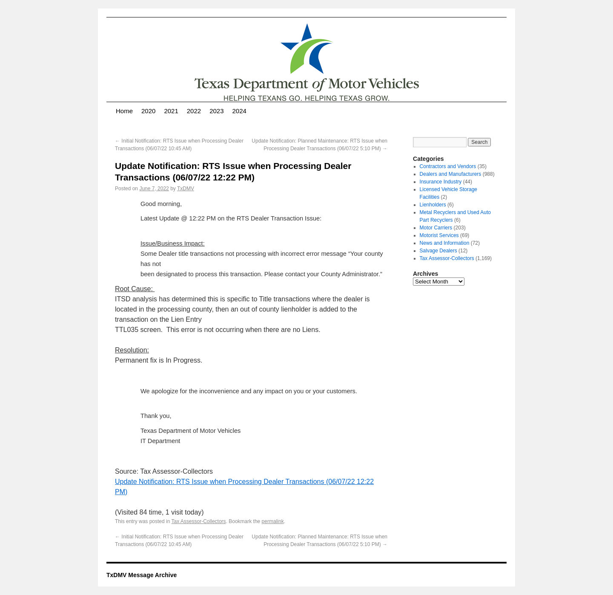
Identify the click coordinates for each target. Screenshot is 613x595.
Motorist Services (439, 235)
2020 (148, 110)
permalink (273, 521)
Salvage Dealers (438, 251)
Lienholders (433, 205)
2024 (239, 110)
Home (124, 110)
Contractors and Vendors (448, 166)
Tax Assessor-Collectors (199, 521)
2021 (171, 110)
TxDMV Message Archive (141, 575)
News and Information (445, 243)
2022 (194, 110)
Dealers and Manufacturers (450, 174)
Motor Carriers (436, 228)
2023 (216, 110)
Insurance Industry (441, 182)
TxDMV (185, 189)
